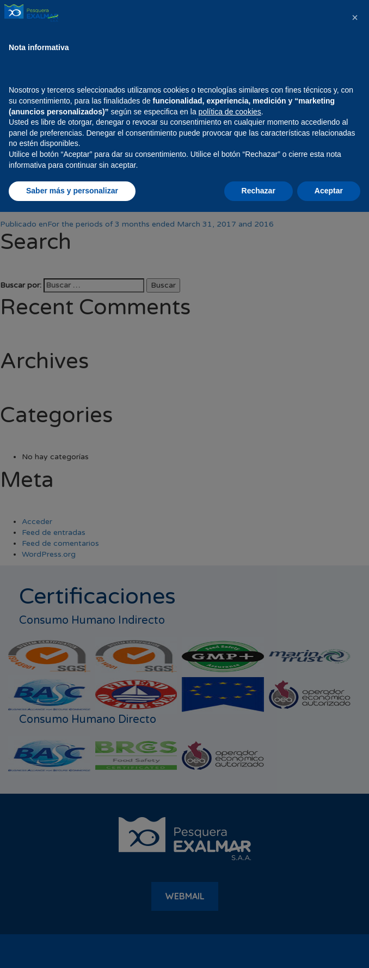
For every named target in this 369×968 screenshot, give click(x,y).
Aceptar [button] (329, 946)
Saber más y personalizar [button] (72, 946)
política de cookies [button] (230, 867)
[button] (355, 773)
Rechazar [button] (258, 946)
